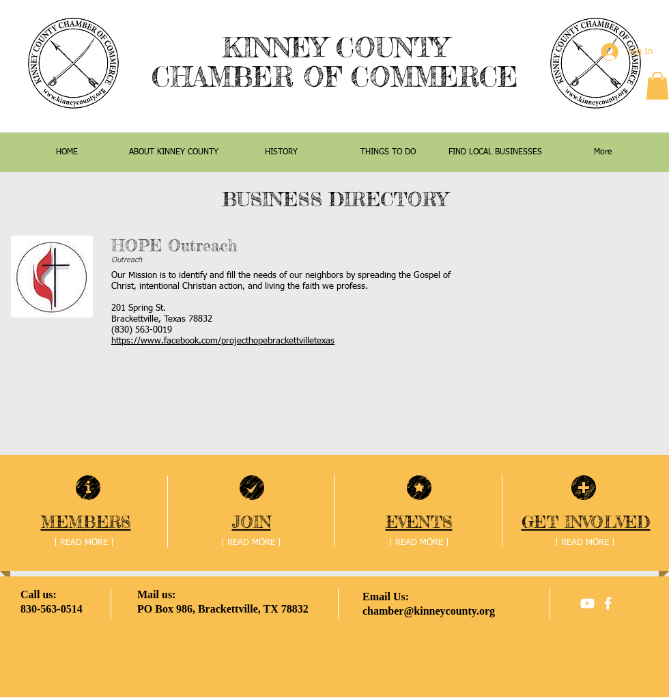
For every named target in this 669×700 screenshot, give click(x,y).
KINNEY (274, 47)
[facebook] (607, 603)
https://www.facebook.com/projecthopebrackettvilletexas (222, 341)
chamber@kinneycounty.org (428, 611)
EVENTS (419, 522)
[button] (657, 86)
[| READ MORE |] (84, 543)
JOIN (251, 522)
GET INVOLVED (586, 522)
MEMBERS (86, 522)
